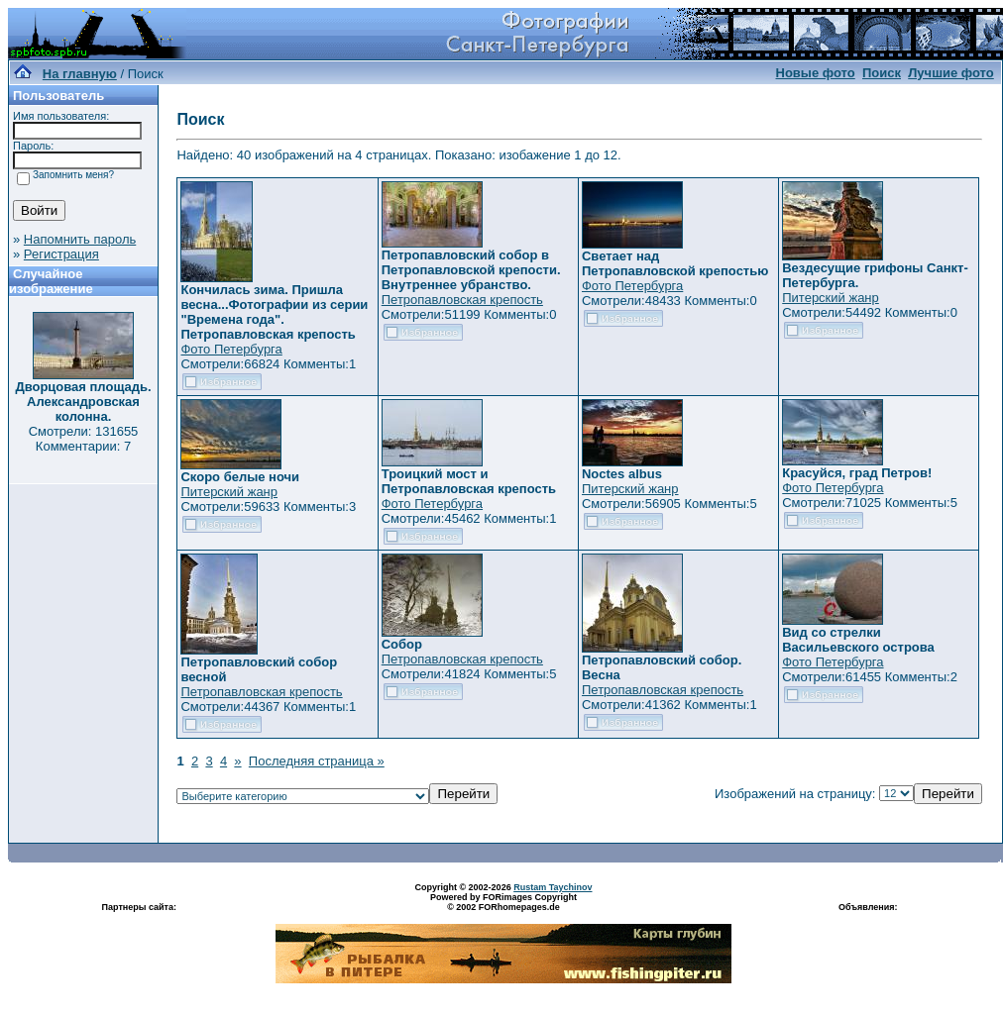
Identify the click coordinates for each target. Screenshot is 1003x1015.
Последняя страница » (317, 761)
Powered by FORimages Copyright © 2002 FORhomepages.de (503, 902)
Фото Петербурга (230, 349)
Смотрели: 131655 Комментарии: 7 (84, 439)
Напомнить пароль (80, 239)
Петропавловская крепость (462, 299)
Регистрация (61, 254)
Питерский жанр (830, 297)
